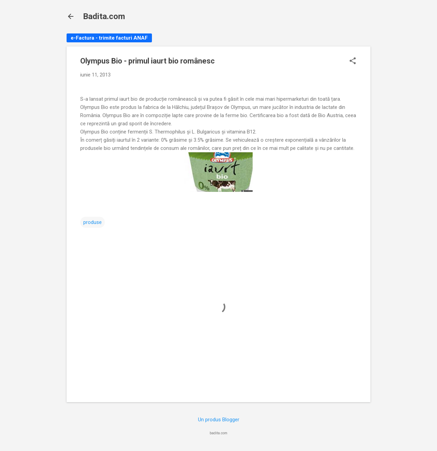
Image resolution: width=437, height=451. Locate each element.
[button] (353, 61)
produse (92, 222)
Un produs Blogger (218, 420)
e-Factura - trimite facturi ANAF (109, 38)
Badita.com (104, 16)
